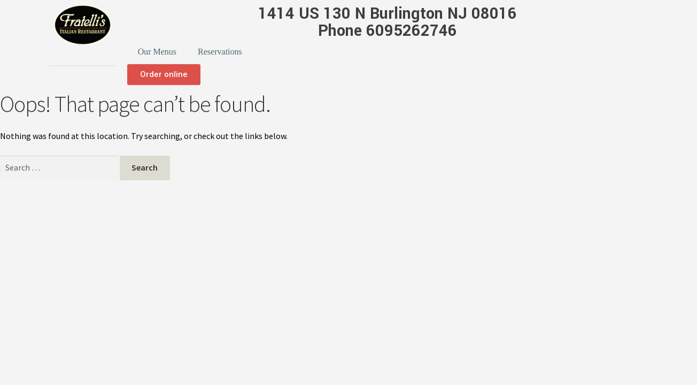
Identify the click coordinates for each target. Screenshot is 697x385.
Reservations (220, 51)
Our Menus (157, 51)
